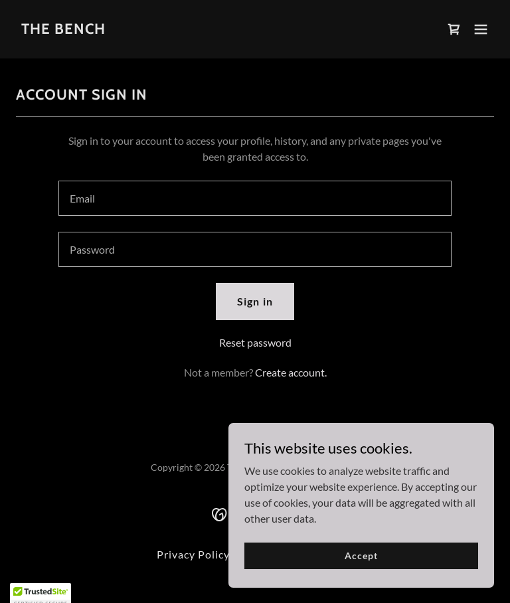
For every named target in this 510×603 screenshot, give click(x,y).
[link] (63, 29)
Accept (361, 555)
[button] (481, 29)
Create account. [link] (291, 372)
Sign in (254, 301)
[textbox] (255, 198)
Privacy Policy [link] (193, 554)
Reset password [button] (255, 342)
